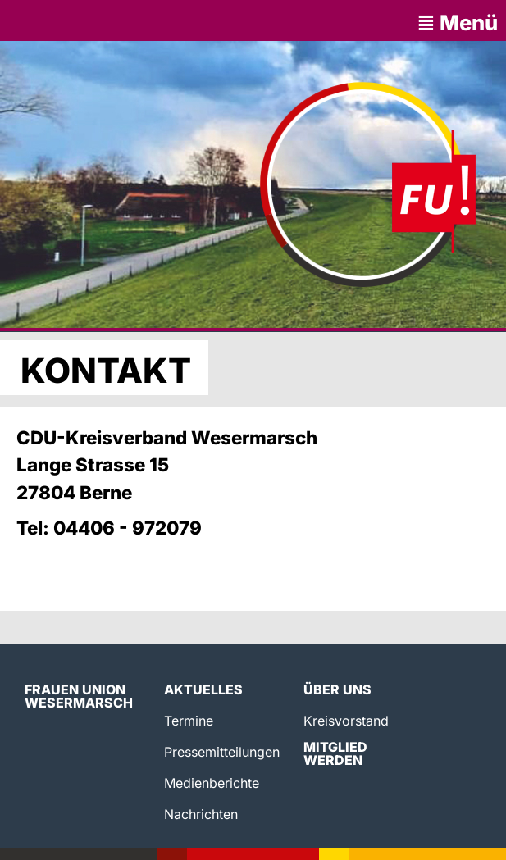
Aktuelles (203, 689)
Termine (188, 720)
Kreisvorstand (346, 720)
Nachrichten (201, 814)
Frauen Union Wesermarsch (79, 696)
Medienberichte (211, 783)
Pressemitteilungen (222, 752)
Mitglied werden (335, 753)
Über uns (337, 689)
